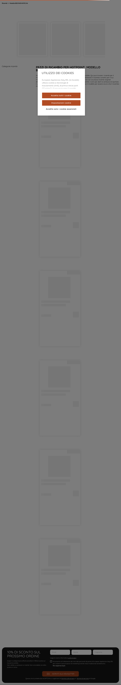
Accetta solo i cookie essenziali (61, 109)
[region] (61, 92)
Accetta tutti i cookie (61, 95)
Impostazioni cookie (61, 103)
